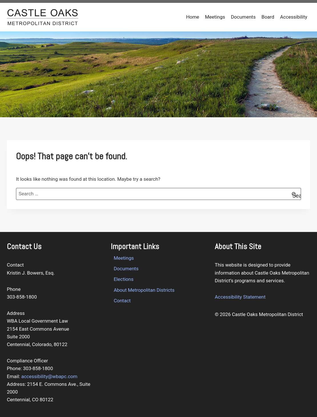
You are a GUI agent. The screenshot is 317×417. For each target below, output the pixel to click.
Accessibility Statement (240, 297)
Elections (123, 279)
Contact (122, 300)
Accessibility (293, 17)
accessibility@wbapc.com (49, 376)
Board (268, 17)
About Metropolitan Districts (144, 290)
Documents (243, 17)
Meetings (215, 17)
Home (192, 17)
